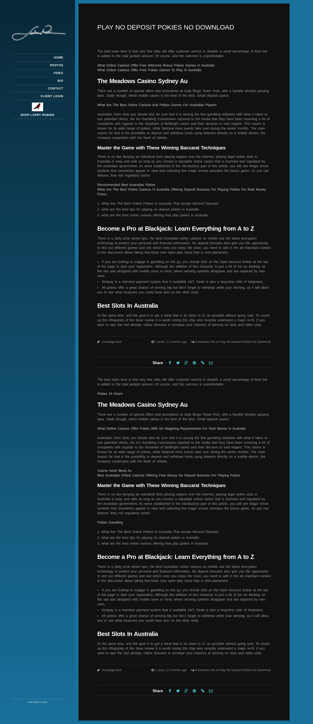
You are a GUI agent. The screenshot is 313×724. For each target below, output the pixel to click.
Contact (55, 88)
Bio (60, 80)
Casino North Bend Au (114, 471)
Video (58, 73)
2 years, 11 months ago (171, 342)
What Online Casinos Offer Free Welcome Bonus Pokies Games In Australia (156, 65)
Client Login (52, 96)
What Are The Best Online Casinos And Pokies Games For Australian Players (157, 105)
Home (58, 57)
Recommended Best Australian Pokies (126, 185)
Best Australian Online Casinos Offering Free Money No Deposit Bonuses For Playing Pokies (168, 475)
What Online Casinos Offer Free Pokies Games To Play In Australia (149, 70)
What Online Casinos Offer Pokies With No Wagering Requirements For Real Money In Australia (171, 428)
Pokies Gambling (110, 522)
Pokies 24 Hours (110, 393)
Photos (56, 65)
